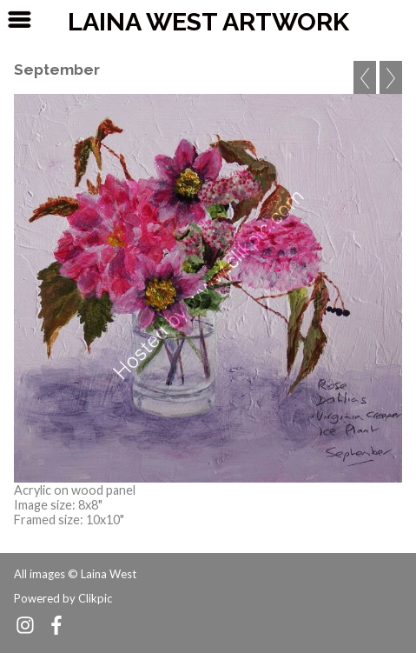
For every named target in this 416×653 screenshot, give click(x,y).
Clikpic (95, 598)
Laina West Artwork (208, 22)
